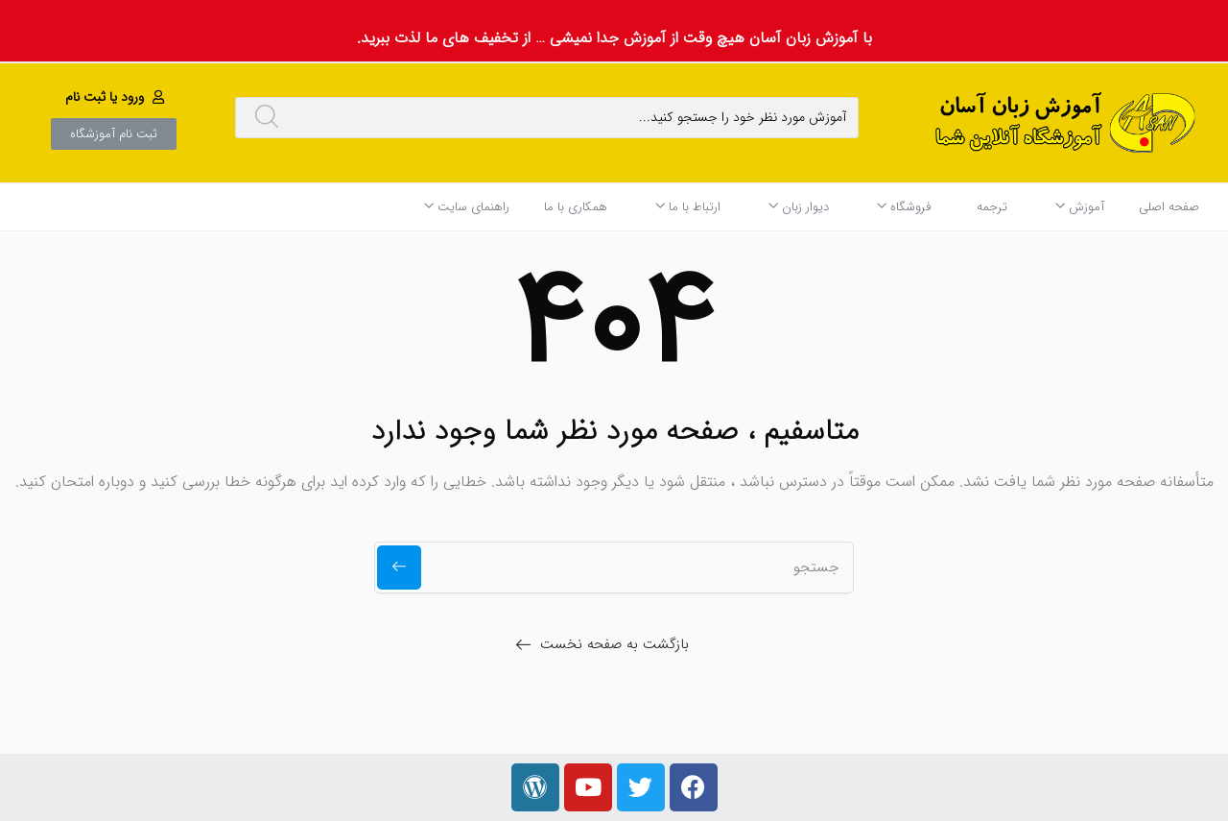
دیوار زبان (798, 207)
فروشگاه (904, 207)
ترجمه (992, 207)
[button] (117, 97)
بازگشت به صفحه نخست (614, 644)
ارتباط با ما (687, 207)
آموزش (1079, 207)
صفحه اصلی (1169, 207)
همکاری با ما (575, 207)
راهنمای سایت (466, 207)
